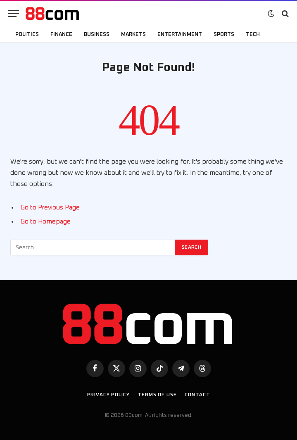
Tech (253, 34)
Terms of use (157, 394)
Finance (61, 34)
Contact (197, 394)
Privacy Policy (108, 394)
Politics (27, 34)
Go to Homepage (45, 221)
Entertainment (179, 34)
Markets (133, 34)
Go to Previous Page (50, 207)
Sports (224, 34)
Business (96, 34)
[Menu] (13, 13)
